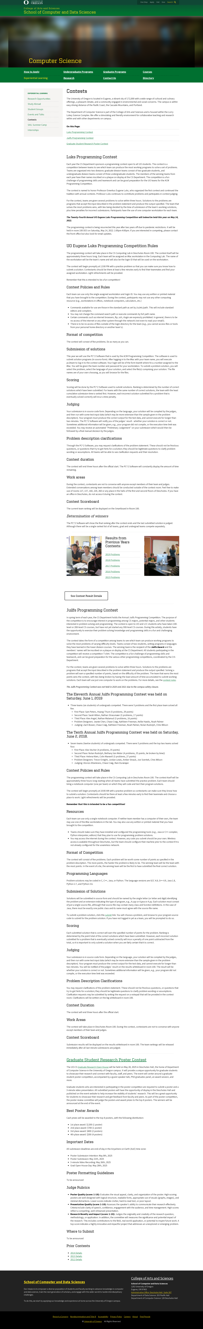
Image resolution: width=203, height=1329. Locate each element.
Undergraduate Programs (78, 72)
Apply (152, 2)
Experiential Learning (36, 78)
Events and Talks (36, 114)
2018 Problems (112, 560)
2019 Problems (112, 554)
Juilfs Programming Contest (80, 138)
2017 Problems (112, 565)
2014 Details (76, 1253)
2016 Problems (112, 571)
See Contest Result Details (86, 595)
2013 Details (76, 1256)
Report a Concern (60, 1316)
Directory (148, 78)
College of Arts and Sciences (152, 1278)
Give (163, 2)
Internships (33, 130)
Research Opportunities (39, 98)
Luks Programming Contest (80, 132)
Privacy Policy (116, 1316)
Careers (127, 1316)
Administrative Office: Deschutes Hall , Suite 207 (151, 1292)
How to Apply (31, 72)
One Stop (144, 2)
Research (68, 78)
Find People (145, 1316)
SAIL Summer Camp (37, 125)
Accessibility (103, 1316)
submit (108, 915)
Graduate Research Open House (93, 1067)
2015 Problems (112, 577)
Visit (157, 2)
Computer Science (55, 60)
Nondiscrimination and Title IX (83, 1316)
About (135, 1316)
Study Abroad (34, 104)
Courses (147, 72)
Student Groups (35, 109)
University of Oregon (93, 1321)
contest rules (169, 680)
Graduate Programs (114, 72)
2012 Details (76, 1259)
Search (170, 2)
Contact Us (109, 78)
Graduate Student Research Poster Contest (87, 143)
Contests (32, 119)
